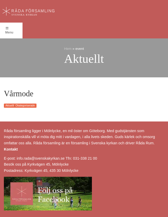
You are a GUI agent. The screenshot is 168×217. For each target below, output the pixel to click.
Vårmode (18, 93)
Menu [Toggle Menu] (9, 30)
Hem (68, 49)
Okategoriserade (25, 105)
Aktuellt (9, 105)
